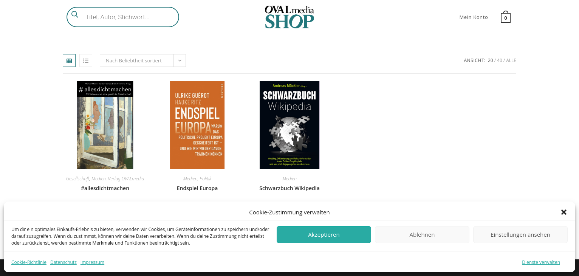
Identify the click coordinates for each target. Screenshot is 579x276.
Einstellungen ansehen (520, 234)
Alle (511, 60)
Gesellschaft (78, 178)
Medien (98, 178)
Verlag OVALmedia (126, 178)
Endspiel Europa (197, 188)
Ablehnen (422, 234)
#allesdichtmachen (105, 188)
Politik (205, 178)
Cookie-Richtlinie (28, 262)
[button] (564, 212)
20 (490, 60)
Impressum (92, 262)
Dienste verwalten (541, 262)
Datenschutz (63, 262)
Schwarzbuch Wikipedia (289, 188)
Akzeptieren (323, 234)
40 (499, 60)
